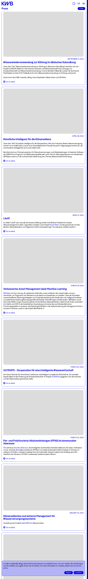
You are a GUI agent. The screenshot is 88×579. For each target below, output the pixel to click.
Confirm (78, 572)
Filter (81, 8)
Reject (68, 572)
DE (78, 3)
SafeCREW (26, 523)
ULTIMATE (55, 377)
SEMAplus (7, 293)
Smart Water (54, 225)
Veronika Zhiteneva (21, 448)
